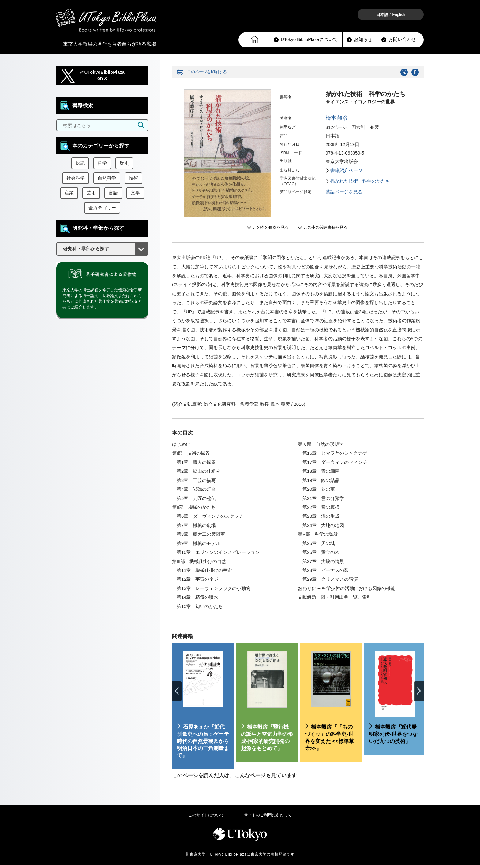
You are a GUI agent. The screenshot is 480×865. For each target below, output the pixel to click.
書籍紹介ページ (346, 170)
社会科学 (75, 178)
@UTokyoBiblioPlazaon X (102, 75)
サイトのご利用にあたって (268, 815)
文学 (135, 192)
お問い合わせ (398, 39)
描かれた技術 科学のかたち (360, 181)
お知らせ (359, 39)
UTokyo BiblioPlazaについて (306, 39)
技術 (133, 178)
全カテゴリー (102, 207)
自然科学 (107, 178)
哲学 (102, 163)
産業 (69, 192)
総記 (80, 163)
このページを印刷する (207, 71)
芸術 (91, 192)
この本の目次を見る (271, 227)
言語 (113, 192)
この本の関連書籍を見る (325, 227)
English (398, 14)
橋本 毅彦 (337, 118)
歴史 (124, 163)
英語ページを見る (344, 191)
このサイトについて (206, 815)
